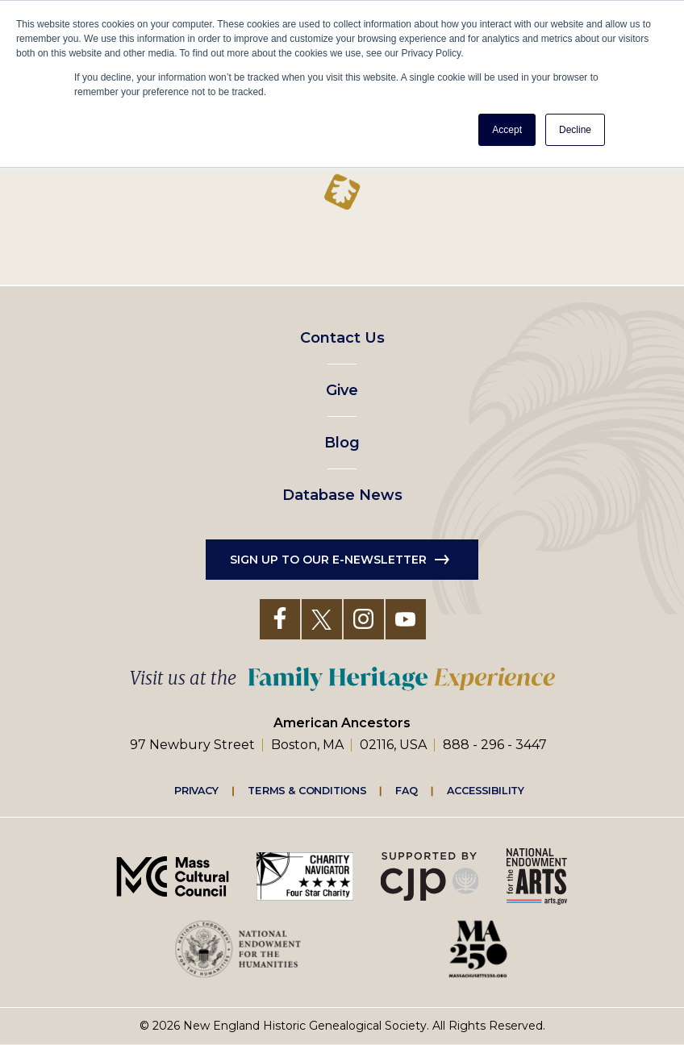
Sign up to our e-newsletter (328, 559)
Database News (342, 495)
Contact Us (342, 338)
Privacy (196, 790)
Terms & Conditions (307, 790)
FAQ (406, 790)
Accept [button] (507, 129)
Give (342, 390)
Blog (342, 443)
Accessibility (485, 790)
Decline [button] (575, 129)
